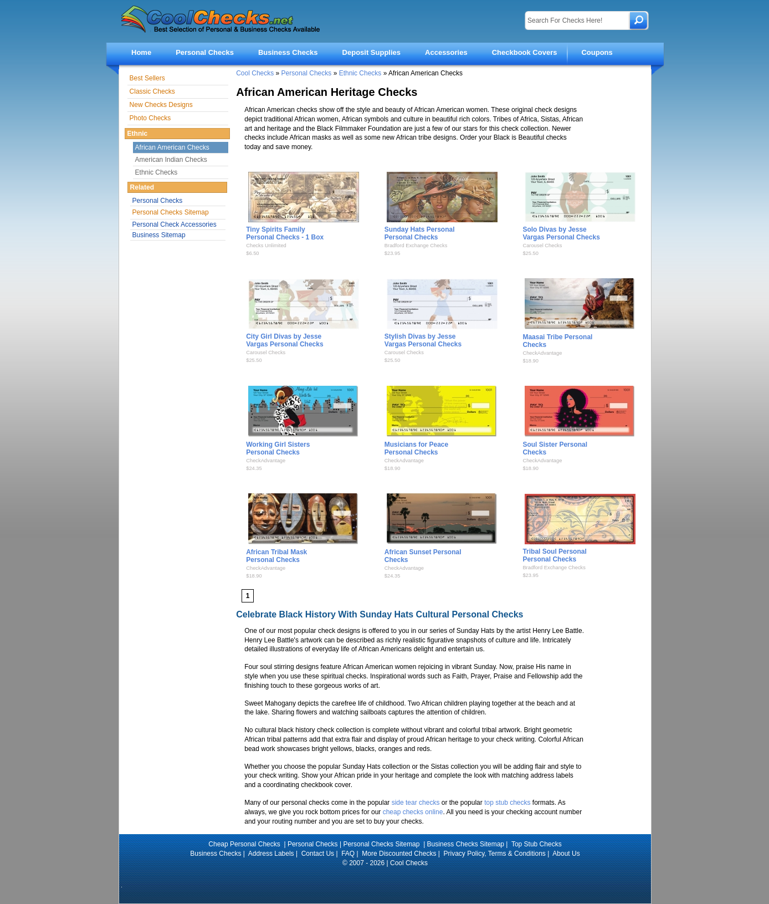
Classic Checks (152, 91)
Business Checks (288, 52)
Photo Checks (150, 118)
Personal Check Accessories (174, 224)
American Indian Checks (171, 160)
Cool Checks (255, 73)
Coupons (596, 52)
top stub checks (507, 802)
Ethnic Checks (360, 73)
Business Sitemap (159, 235)
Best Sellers (147, 78)
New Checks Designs (161, 105)
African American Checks (172, 147)
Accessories (446, 52)
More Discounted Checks (399, 853)
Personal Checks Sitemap (170, 212)
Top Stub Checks (536, 844)
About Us (566, 853)
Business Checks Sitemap (465, 844)
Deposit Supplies (371, 52)
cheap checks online (413, 812)
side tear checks (416, 802)
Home (141, 52)
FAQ (348, 853)
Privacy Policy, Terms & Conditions (495, 853)
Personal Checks (205, 52)
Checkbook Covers (524, 52)
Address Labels (271, 853)
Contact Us (317, 853)
